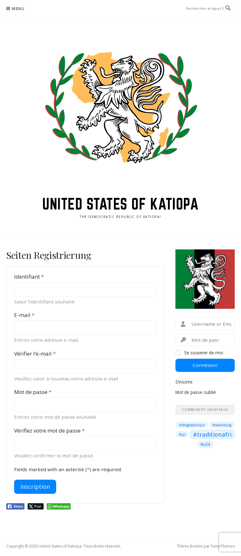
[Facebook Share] (15, 506)
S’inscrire (184, 382)
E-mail (24, 315)
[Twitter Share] (36, 506)
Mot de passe (32, 391)
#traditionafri (212, 434)
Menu (18, 8)
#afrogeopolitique (192, 425)
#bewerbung (221, 425)
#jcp (182, 434)
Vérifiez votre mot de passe (49, 430)
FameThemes (223, 546)
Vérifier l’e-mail (35, 353)
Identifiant (29, 276)
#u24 (205, 444)
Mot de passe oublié (195, 392)
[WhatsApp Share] (59, 506)
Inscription (35, 486)
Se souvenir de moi (203, 353)
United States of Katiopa (120, 203)
